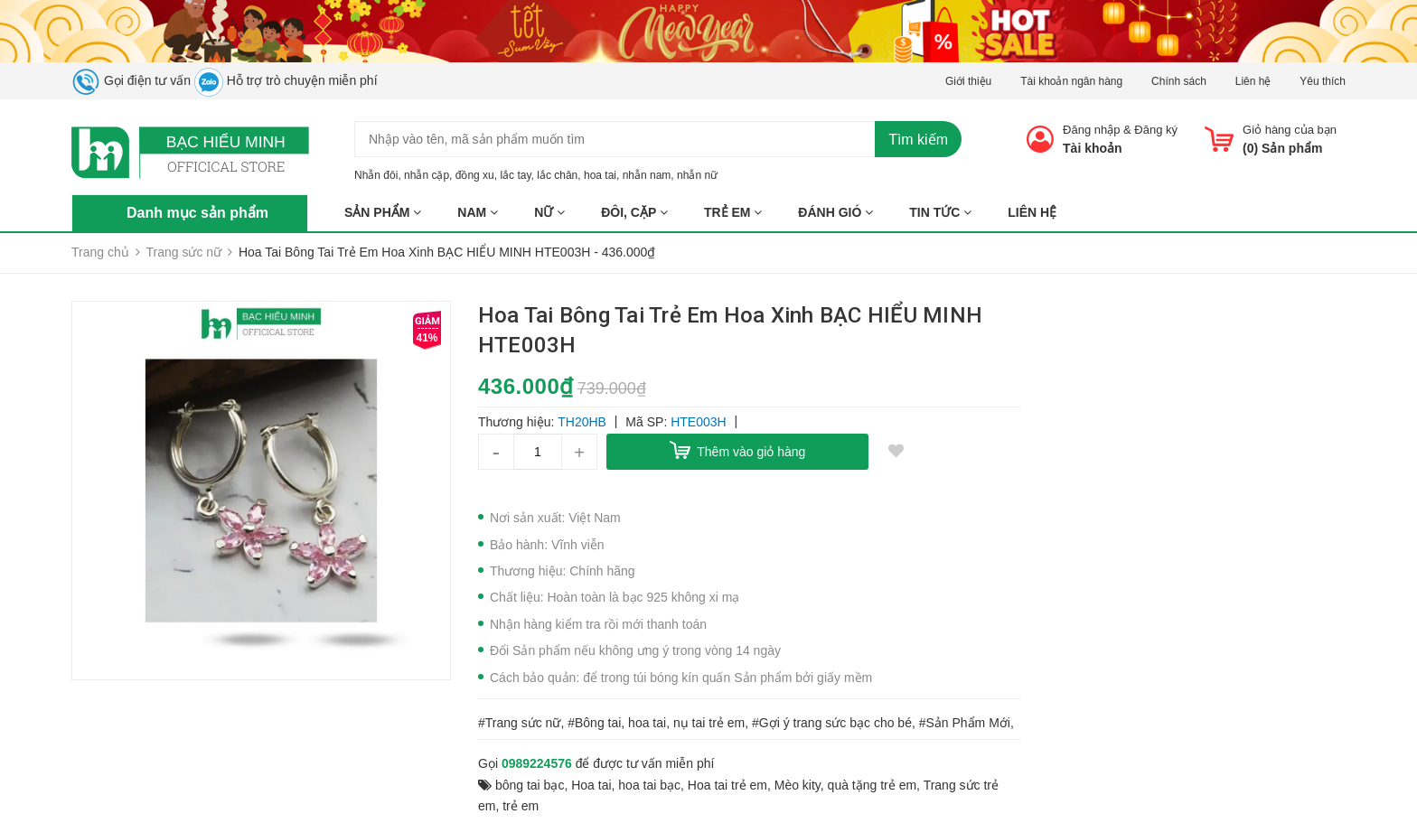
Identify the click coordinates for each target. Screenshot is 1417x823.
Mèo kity (797, 785)
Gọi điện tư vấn (131, 80)
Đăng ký (1156, 129)
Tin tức (940, 212)
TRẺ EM (733, 212)
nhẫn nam (647, 175)
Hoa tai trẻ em (727, 785)
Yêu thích (1323, 81)
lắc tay (515, 175)
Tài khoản (1092, 148)
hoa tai (600, 175)
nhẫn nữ (697, 175)
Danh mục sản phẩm (197, 212)
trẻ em (520, 806)
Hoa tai (591, 785)
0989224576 (537, 763)
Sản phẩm (382, 212)
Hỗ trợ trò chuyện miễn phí (286, 80)
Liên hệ (1253, 81)
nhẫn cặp (426, 175)
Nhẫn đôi (376, 175)
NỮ (549, 212)
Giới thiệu (968, 81)
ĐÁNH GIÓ (835, 212)
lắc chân (557, 175)
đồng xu (474, 175)
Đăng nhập (1091, 129)
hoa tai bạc (649, 785)
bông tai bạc (530, 785)
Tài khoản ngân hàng (1071, 81)
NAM (477, 212)
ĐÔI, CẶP (634, 212)
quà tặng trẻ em (872, 785)
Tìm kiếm (918, 139)
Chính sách (1178, 81)
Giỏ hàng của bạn (1290, 129)
